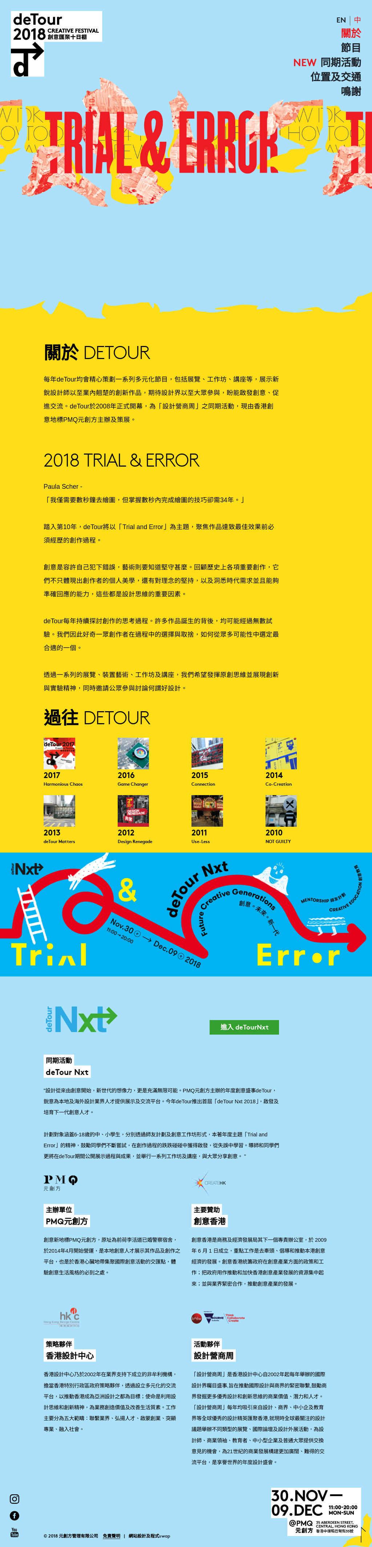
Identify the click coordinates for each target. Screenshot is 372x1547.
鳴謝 (351, 93)
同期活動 (340, 64)
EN (341, 20)
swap (164, 1536)
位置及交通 (335, 78)
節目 (351, 49)
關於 (351, 34)
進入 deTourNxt (245, 1027)
